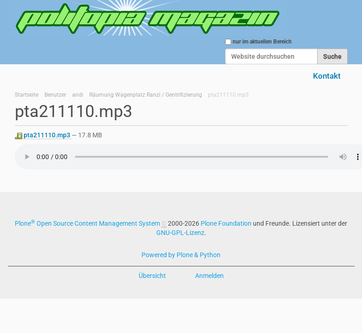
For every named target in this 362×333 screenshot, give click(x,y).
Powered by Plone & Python (181, 255)
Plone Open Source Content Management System (87, 223)
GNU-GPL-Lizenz (180, 232)
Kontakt (327, 75)
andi (77, 95)
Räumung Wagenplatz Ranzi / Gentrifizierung (145, 95)
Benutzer (55, 95)
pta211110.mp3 (43, 135)
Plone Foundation (226, 223)
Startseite (26, 95)
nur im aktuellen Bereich (262, 41)
